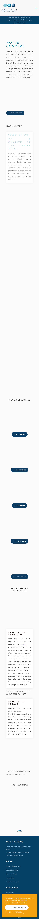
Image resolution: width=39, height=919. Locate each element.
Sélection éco (16, 866)
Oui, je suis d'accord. (16, 907)
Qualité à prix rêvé (12, 870)
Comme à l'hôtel (11, 874)
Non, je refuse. (15, 912)
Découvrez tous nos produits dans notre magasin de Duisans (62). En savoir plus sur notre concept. (19, 20)
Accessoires (10, 878)
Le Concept (9, 893)
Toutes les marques (12, 882)
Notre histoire (15, 113)
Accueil (8, 866)
